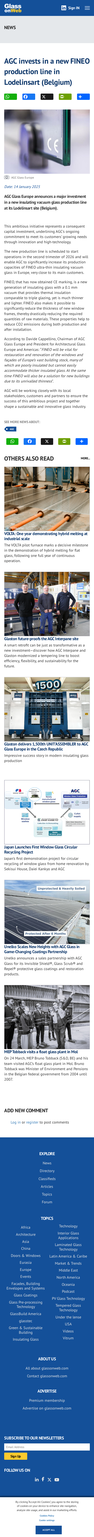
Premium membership (47, 1400)
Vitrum (68, 1338)
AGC (12, 429)
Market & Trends (68, 1263)
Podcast (68, 1291)
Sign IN (74, 7)
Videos (68, 1331)
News (47, 1163)
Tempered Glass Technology (68, 1307)
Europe (25, 1269)
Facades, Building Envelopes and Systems (25, 1286)
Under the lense (68, 1317)
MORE (80, 96)
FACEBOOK (25, 96)
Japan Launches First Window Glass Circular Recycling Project (40, 849)
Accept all (48, 1529)
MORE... (85, 458)
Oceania (68, 1284)
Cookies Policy (47, 1515)
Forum (47, 1202)
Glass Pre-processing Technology (25, 1304)
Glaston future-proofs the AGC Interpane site (41, 638)
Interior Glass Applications (68, 1235)
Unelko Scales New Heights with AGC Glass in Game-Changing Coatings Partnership (42, 949)
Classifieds (47, 1178)
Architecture (26, 1234)
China (25, 1248)
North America (68, 1277)
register (32, 1122)
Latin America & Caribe (68, 1256)
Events (25, 1276)
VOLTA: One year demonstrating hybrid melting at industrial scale (46, 536)
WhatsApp (7, 96)
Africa (25, 1227)
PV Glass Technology (68, 1298)
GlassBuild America (25, 1313)
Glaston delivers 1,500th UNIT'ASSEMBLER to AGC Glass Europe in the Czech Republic (46, 746)
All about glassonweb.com (47, 1368)
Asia (25, 1241)
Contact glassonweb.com (47, 1376)
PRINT (62, 96)
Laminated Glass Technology (68, 1247)
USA (68, 1324)
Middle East (68, 1270)
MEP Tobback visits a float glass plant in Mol (41, 1051)
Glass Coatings (25, 1295)
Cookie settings (47, 1520)
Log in (16, 1122)
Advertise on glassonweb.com (47, 1408)
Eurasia (26, 1262)
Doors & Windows (26, 1255)
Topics (47, 1194)
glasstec (25, 1320)
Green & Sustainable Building (25, 1330)
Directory (47, 1170)
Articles (47, 1186)
